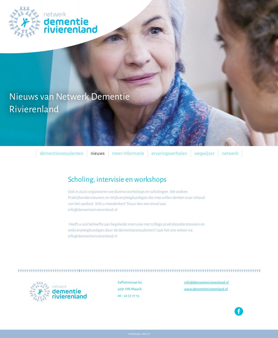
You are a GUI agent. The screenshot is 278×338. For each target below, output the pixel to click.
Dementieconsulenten (61, 153)
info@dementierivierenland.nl (206, 282)
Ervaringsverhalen (169, 153)
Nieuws (98, 153)
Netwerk (230, 153)
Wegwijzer (204, 153)
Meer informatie (128, 153)
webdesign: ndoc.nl (139, 333)
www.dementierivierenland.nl (206, 289)
